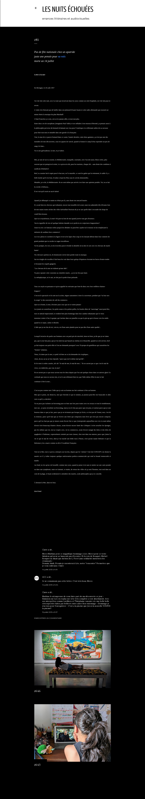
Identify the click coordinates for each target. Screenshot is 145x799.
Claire (44, 550)
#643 (37, 765)
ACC (44, 577)
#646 (37, 691)
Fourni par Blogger (72, 786)
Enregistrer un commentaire (48, 618)
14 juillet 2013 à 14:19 (50, 570)
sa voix (62, 56)
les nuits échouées (67, 9)
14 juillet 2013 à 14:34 (50, 585)
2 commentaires (40, 770)
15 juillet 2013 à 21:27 (50, 612)
